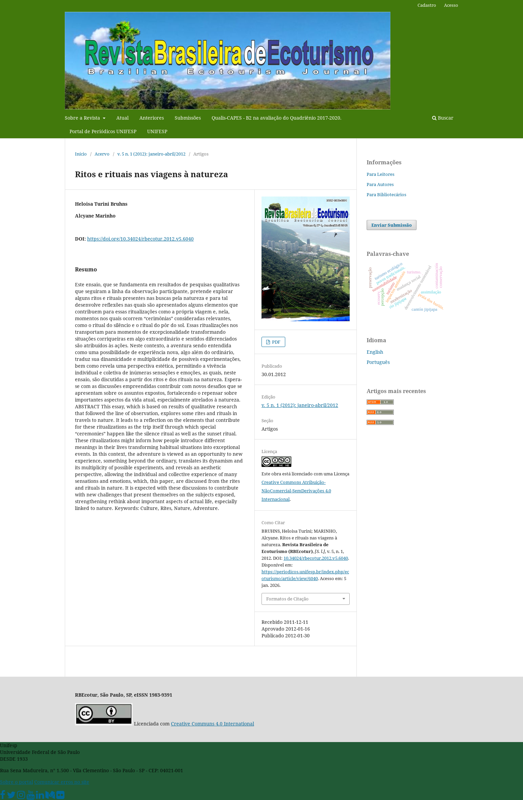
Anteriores (151, 118)
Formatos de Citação (287, 599)
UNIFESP (157, 131)
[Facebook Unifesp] (2, 796)
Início (81, 154)
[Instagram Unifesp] (21, 796)
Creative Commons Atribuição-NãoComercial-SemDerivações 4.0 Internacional (296, 490)
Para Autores (380, 184)
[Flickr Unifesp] (60, 796)
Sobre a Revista (83, 118)
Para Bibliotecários (386, 194)
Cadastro (427, 5)
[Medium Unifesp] (50, 796)
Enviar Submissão (391, 225)
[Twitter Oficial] (11, 796)
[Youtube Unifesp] (30, 796)
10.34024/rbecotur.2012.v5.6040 (316, 558)
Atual (122, 118)
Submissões (188, 118)
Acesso (451, 5)
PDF (275, 342)
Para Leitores (380, 174)
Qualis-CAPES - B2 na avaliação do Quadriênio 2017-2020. (277, 118)
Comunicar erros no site (61, 782)
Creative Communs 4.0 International (212, 723)
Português (378, 362)
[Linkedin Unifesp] (40, 796)
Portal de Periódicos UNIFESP (103, 131)
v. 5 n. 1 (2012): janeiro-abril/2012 (151, 154)
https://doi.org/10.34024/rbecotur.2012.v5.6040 (140, 238)
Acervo (102, 154)
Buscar (442, 118)
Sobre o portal (16, 782)
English (375, 352)
